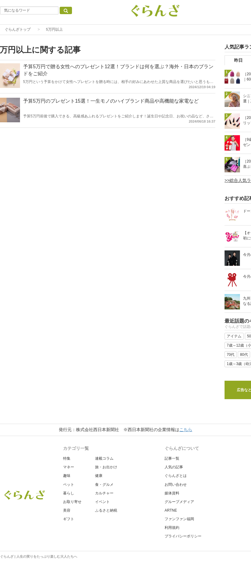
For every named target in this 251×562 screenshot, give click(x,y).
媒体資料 (172, 493)
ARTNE (171, 510)
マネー (68, 467)
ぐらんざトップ (17, 29)
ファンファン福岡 (179, 519)
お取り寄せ (72, 502)
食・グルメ (104, 484)
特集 (66, 458)
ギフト (68, 519)
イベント (102, 502)
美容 (66, 510)
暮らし (68, 493)
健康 (98, 476)
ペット (68, 484)
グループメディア (179, 502)
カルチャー (104, 493)
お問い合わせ (176, 484)
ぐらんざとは (176, 476)
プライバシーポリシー (183, 536)
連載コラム (104, 458)
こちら (185, 429)
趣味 (66, 476)
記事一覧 (172, 458)
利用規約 (172, 527)
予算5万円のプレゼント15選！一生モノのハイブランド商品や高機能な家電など (111, 101)
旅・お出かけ (106, 467)
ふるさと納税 (106, 510)
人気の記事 (174, 467)
